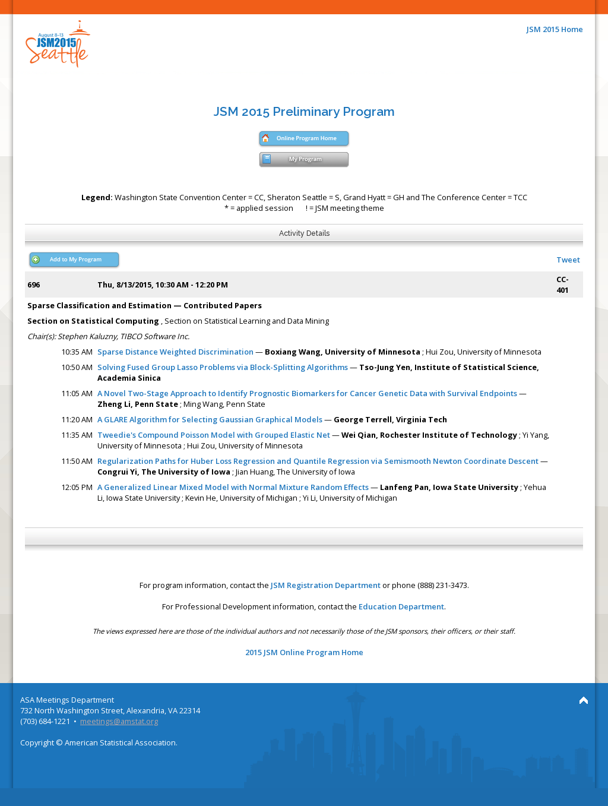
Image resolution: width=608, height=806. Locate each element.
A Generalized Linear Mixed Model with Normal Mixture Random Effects (233, 487)
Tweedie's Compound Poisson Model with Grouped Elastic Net (213, 434)
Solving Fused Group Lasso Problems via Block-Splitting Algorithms (222, 367)
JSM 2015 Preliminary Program (304, 111)
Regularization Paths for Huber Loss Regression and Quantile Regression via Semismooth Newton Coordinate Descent (318, 461)
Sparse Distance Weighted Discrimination (175, 351)
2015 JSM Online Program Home (304, 652)
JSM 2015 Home (555, 29)
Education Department (401, 606)
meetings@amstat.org (119, 721)
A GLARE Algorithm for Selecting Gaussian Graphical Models (209, 419)
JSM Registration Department (326, 585)
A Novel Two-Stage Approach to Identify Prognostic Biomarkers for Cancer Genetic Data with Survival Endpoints (308, 393)
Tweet (568, 259)
